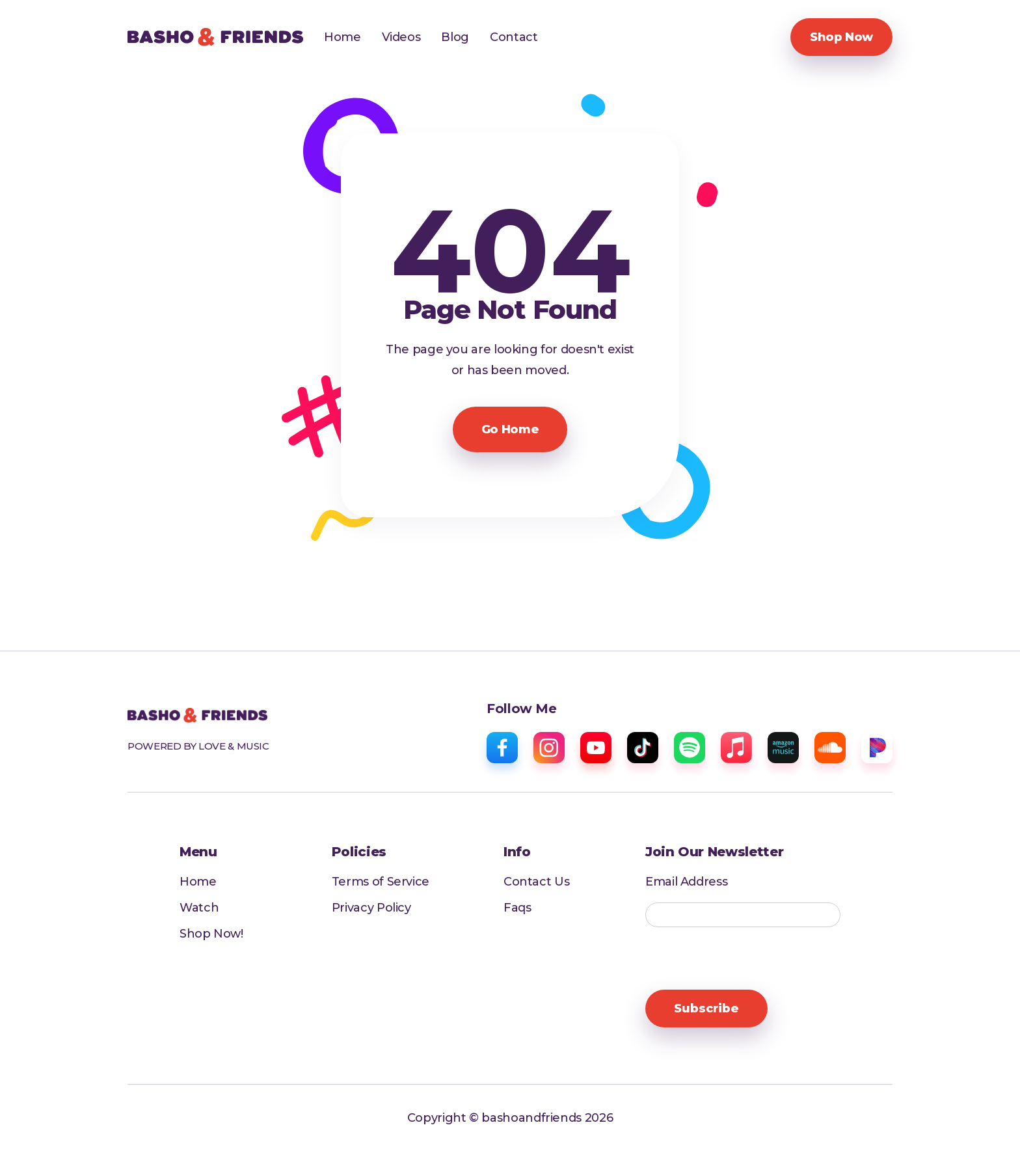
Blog (455, 37)
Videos (401, 37)
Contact (513, 37)
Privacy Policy (371, 907)
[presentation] (744, 959)
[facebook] (502, 747)
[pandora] (876, 747)
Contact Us (536, 881)
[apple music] (736, 747)
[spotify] (689, 747)
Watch (199, 907)
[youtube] (595, 747)
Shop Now (841, 37)
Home (342, 37)
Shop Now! (211, 933)
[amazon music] (783, 747)
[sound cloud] (830, 747)
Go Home (510, 429)
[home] (215, 37)
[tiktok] (642, 747)
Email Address (686, 882)
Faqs (517, 907)
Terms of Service (380, 881)
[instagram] (549, 747)
